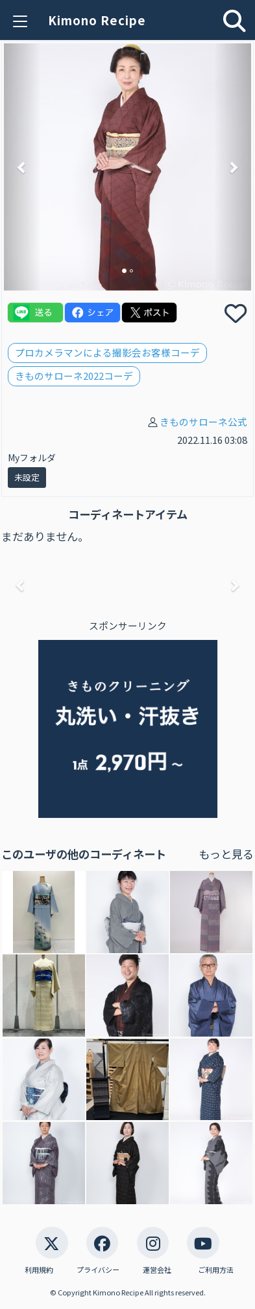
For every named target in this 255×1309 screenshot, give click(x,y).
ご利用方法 (216, 1270)
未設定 (27, 477)
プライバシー (98, 1270)
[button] (22, 166)
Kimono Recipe (97, 20)
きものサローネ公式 (203, 421)
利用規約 (39, 1270)
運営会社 (157, 1270)
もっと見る (226, 854)
